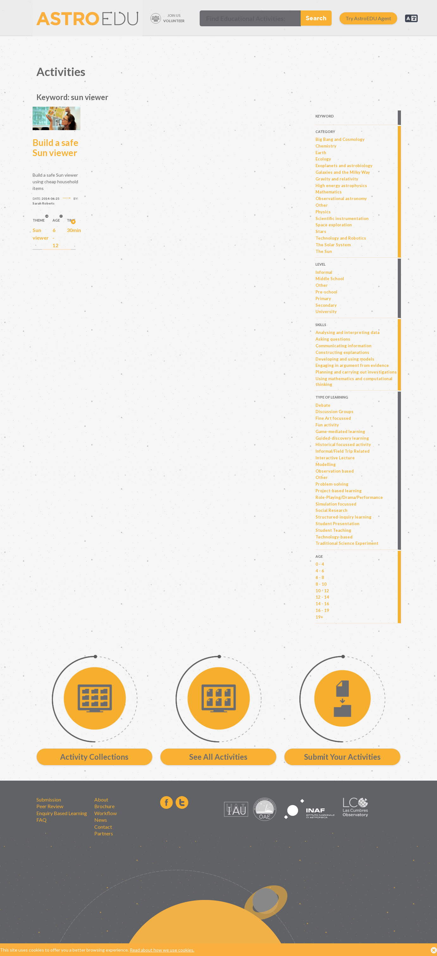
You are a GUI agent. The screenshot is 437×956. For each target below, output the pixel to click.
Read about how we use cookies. (162, 950)
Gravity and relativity (336, 178)
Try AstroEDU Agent (368, 18)
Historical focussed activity (343, 444)
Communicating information (343, 345)
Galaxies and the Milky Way (342, 172)
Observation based (334, 471)
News (100, 820)
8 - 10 (321, 584)
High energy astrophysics (341, 185)
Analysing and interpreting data (347, 332)
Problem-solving (331, 484)
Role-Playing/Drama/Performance (349, 497)
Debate (322, 405)
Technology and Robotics (340, 238)
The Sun (323, 251)
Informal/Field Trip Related (342, 451)
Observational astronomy (341, 198)
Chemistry (325, 145)
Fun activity (327, 424)
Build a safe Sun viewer (55, 147)
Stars (320, 231)
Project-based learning (338, 490)
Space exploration (333, 224)
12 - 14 (322, 597)
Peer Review (49, 806)
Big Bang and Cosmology (340, 139)
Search (316, 18)
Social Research (331, 510)
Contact (103, 827)
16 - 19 (322, 610)
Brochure (104, 806)
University (326, 311)
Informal (323, 272)
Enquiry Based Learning (61, 813)
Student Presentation (337, 523)
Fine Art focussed (333, 418)
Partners (103, 833)
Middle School (329, 278)
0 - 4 (319, 564)
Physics (323, 211)
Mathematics (328, 191)
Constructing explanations (342, 352)
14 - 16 (322, 603)
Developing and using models (344, 359)
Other (321, 205)
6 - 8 (319, 577)
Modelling (325, 464)
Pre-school (326, 291)
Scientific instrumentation (342, 218)
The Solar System (333, 244)
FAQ (41, 820)
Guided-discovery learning (342, 438)
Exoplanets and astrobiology (343, 165)
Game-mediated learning (340, 431)
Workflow (105, 813)
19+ (319, 617)
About (101, 799)
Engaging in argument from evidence (352, 365)
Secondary (326, 305)
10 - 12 (322, 590)
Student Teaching (333, 530)
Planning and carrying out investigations (356, 371)
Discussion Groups (334, 411)
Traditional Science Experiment (346, 543)
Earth (320, 152)
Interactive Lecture (335, 457)
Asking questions (332, 339)
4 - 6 (319, 570)
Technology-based (334, 536)
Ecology (323, 158)
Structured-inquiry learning (343, 516)
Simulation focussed (335, 503)
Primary (323, 298)
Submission (48, 799)
